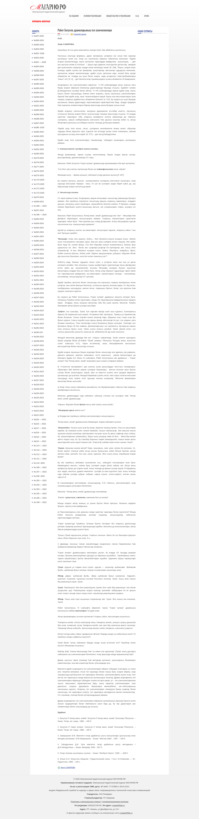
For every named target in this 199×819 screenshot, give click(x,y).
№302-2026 (39, 58)
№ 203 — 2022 (40, 489)
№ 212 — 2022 (40, 454)
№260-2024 (39, 241)
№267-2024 (39, 210)
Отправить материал (41, 21)
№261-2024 (39, 236)
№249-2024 (39, 289)
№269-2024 (39, 201)
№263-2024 (39, 228)
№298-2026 (39, 75)
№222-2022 (39, 411)
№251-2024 (39, 280)
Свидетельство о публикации (118, 15)
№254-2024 (39, 267)
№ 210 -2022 (39, 463)
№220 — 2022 (40, 419)
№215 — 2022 (40, 441)
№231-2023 (39, 371)
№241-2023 (39, 323)
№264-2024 (39, 223)
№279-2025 (39, 158)
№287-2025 (39, 123)
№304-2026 (39, 49)
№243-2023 (39, 315)
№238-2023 (39, 341)
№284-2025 (39, 136)
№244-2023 (39, 310)
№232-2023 (39, 367)
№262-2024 (39, 232)
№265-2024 (39, 219)
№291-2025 (39, 106)
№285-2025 (39, 132)
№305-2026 (39, 45)
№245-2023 (39, 306)
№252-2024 (39, 276)
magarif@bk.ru (118, 805)
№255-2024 (39, 262)
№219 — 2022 (40, 424)
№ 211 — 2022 (40, 459)
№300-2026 (39, 66)
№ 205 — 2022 (40, 480)
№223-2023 (39, 406)
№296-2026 (39, 84)
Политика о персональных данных (86, 802)
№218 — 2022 (40, 432)
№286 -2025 (39, 127)
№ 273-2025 (39, 184)
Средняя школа (80, 34)
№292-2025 (39, 101)
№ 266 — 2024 (40, 215)
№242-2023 (39, 319)
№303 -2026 (39, 53)
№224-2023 (39, 402)
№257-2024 (39, 254)
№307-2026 (39, 36)
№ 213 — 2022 (40, 450)
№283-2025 (39, 140)
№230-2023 (39, 376)
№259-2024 (39, 245)
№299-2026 (39, 71)
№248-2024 (39, 293)
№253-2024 (39, 271)
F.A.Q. (137, 15)
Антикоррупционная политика (115, 802)
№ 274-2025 (39, 180)
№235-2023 (39, 354)
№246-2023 (39, 302)
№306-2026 (39, 40)
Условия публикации (92, 15)
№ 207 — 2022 (40, 472)
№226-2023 (39, 393)
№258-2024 (39, 249)
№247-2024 (39, 297)
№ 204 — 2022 (40, 485)
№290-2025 (39, 110)
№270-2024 (39, 197)
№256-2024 (39, 258)
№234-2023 (39, 358)
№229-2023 (39, 384)
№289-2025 (39, 114)
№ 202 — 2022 (40, 493)
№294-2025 (39, 93)
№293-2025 (39, 97)
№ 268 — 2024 (40, 206)
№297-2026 (39, 79)
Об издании (74, 15)
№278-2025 (39, 162)
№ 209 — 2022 (40, 467)
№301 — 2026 (40, 62)
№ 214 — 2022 (40, 446)
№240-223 (38, 332)
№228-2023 (39, 389)
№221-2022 (39, 415)
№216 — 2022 (40, 437)
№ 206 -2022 (39, 476)
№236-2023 (39, 350)
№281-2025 (39, 149)
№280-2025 (39, 154)
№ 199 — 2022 (40, 502)
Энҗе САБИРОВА (68, 768)
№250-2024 (39, 284)
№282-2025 (39, 145)
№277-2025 (39, 167)
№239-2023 (39, 337)
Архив (146, 15)
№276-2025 (39, 171)
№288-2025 (39, 119)
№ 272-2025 (39, 193)
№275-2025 (39, 175)
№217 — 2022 (40, 428)
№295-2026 (39, 88)
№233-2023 (39, 363)
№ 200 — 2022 (40, 498)
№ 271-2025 (39, 188)
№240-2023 (39, 328)
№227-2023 (39, 380)
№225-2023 (39, 398)
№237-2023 (39, 345)
